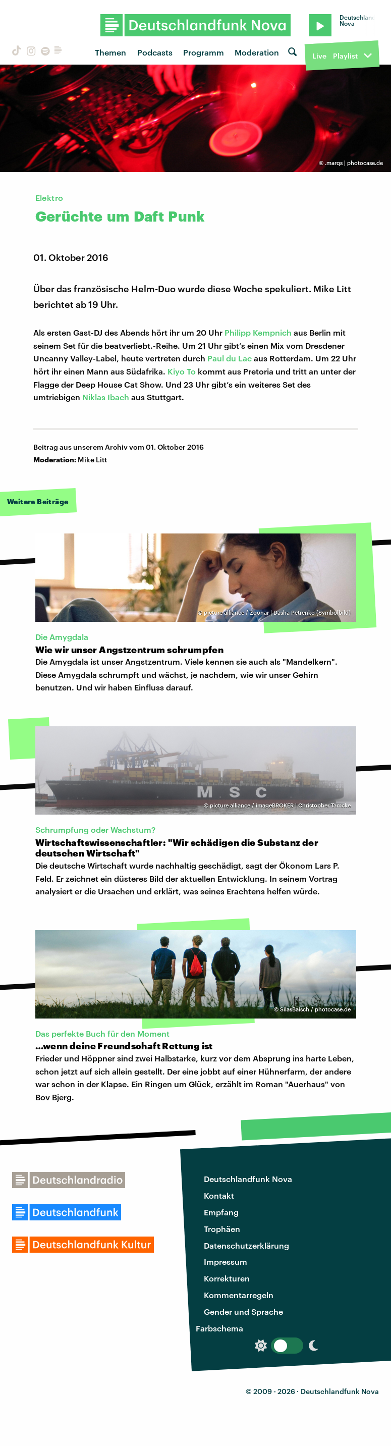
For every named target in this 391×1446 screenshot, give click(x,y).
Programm (203, 52)
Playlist (345, 55)
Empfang (221, 1212)
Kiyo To (181, 371)
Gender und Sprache (243, 1311)
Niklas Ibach (105, 397)
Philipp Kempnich (258, 332)
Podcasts (155, 52)
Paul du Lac (229, 358)
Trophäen (222, 1229)
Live (319, 55)
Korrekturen (227, 1278)
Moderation (257, 52)
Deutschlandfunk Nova (248, 1179)
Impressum (225, 1261)
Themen (110, 52)
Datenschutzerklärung (246, 1245)
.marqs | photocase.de (354, 162)
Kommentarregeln (238, 1295)
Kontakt (219, 1195)
